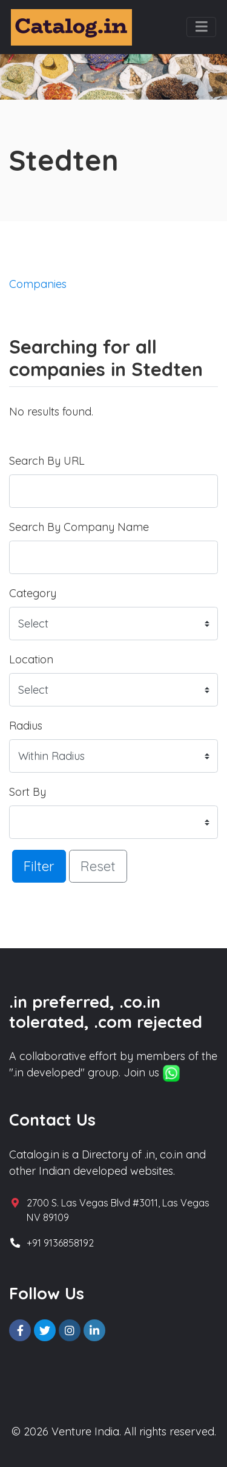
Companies (38, 284)
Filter (39, 866)
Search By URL (47, 461)
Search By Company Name (79, 527)
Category (32, 593)
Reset (98, 866)
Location (31, 659)
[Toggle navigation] (201, 27)
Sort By (27, 792)
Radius (25, 726)
